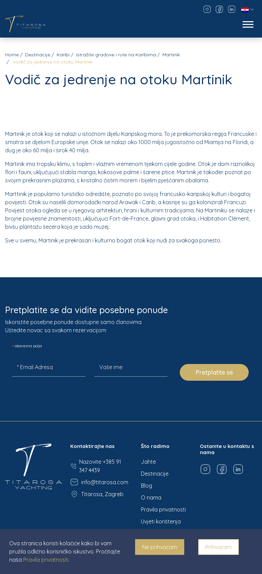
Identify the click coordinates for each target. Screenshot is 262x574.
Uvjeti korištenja (161, 521)
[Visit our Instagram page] (207, 9)
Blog (146, 485)
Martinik (171, 55)
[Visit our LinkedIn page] (232, 9)
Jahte (148, 461)
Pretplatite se (214, 372)
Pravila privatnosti (163, 509)
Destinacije (37, 55)
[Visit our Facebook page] (219, 9)
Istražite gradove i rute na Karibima (116, 55)
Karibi (63, 55)
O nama (151, 497)
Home (12, 55)
